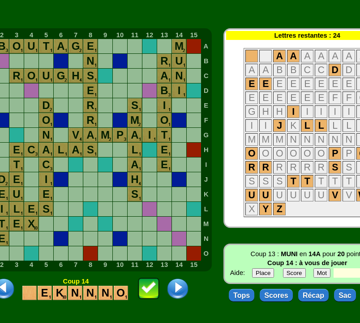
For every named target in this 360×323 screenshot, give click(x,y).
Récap (313, 295)
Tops (241, 295)
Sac (345, 295)
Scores (276, 295)
